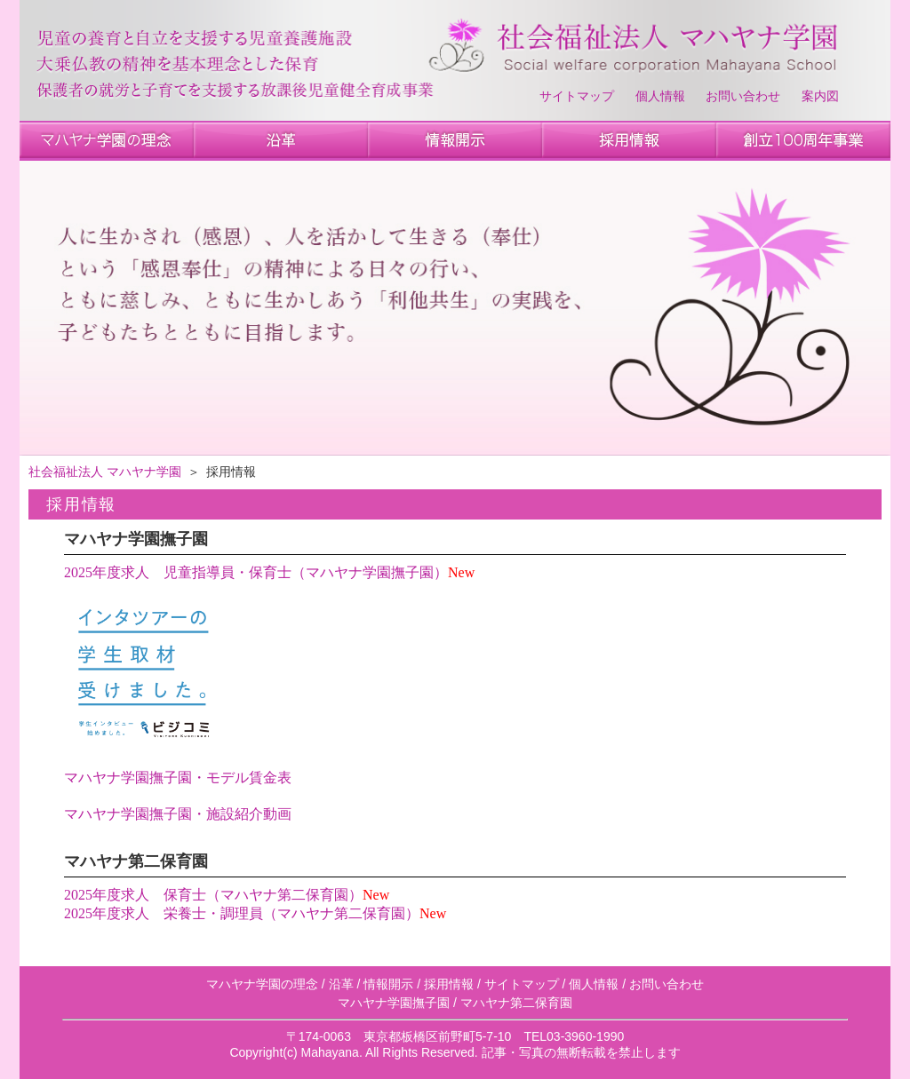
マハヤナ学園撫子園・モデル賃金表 (177, 777)
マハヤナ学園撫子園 (394, 1003)
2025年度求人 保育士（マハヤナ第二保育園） (213, 894)
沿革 (341, 984)
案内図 (820, 96)
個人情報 (660, 96)
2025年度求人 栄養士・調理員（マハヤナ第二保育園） (241, 913)
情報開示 (388, 984)
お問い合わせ (743, 96)
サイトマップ (576, 96)
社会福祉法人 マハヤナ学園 (104, 472)
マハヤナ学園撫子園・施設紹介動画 (177, 813)
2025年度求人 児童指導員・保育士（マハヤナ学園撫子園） (256, 572)
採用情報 (449, 984)
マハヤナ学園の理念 (262, 984)
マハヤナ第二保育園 (516, 1003)
